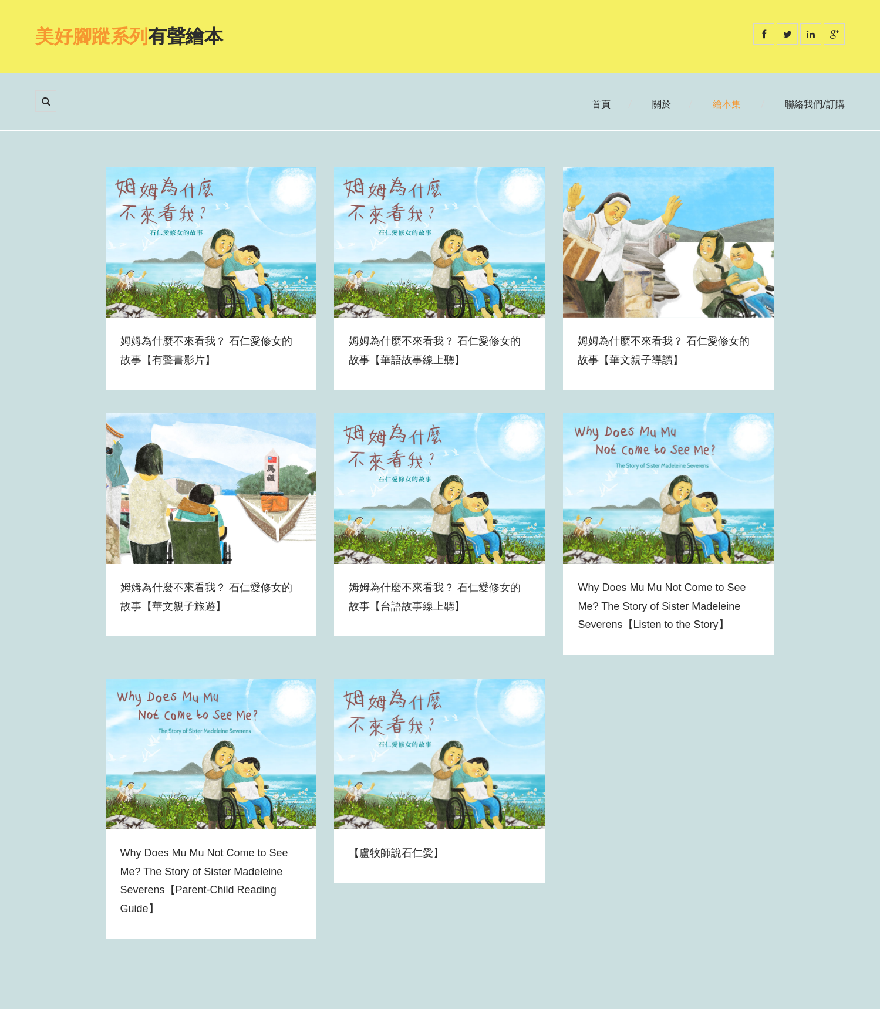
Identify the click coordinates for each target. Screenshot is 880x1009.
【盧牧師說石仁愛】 (396, 853)
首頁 (601, 104)
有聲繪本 (129, 36)
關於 (661, 104)
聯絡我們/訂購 (815, 104)
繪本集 (727, 104)
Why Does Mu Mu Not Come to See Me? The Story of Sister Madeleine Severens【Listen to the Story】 (662, 606)
